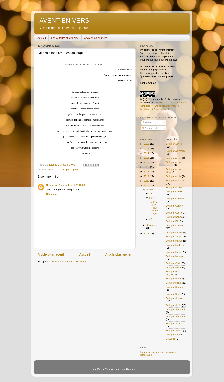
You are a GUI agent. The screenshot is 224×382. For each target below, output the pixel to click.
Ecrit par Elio (172, 221)
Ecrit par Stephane (176, 309)
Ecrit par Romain (175, 287)
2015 (147, 157)
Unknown (51, 185)
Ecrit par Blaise (174, 187)
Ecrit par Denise (174, 217)
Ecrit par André (173, 158)
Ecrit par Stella (173, 305)
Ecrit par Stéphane (176, 316)
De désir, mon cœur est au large (153, 208)
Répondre (51, 194)
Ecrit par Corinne (175, 205)
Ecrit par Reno (173, 282)
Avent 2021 (53, 169)
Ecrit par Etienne (174, 225)
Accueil (41, 37)
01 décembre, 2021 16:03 (71, 185)
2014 (147, 153)
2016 (147, 162)
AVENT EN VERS (64, 20)
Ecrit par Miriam (174, 252)
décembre (151, 225)
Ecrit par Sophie (69, 169)
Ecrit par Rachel (174, 278)
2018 (147, 171)
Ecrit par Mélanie (175, 256)
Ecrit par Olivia (173, 263)
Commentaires (151, 128)
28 (151, 193)
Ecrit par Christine (175, 198)
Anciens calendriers (95, 37)
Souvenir (170, 339)
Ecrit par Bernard (175, 180)
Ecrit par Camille (174, 191)
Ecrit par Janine (174, 236)
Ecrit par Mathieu (175, 245)
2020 (147, 181)
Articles (147, 122)
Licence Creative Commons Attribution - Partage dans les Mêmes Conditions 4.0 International (163, 106)
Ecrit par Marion (174, 240)
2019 (147, 176)
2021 (147, 185)
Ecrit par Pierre (174, 267)
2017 (147, 167)
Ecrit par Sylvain (174, 323)
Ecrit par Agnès (174, 144)
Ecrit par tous (173, 334)
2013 (147, 148)
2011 (147, 144)
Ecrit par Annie (173, 176)
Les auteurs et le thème (65, 37)
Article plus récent (51, 254)
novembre (152, 189)
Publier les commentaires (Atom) (69, 261)
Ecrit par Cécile (174, 212)
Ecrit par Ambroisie (176, 151)
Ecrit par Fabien (174, 232)
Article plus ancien (118, 254)
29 (151, 198)
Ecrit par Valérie (174, 330)
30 (151, 219)
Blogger (130, 369)
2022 (147, 233)
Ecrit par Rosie (173, 294)
